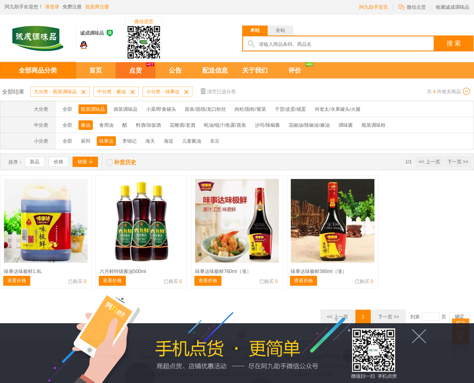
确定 (459, 316)
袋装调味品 (125, 109)
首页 (95, 70)
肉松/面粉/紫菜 (250, 109)
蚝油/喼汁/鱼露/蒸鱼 (225, 125)
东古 (214, 141)
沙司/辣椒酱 (267, 125)
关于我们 (255, 70)
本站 (255, 30)
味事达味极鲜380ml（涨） (319, 271)
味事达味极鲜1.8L (23, 271)
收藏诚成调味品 (452, 7)
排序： (15, 162)
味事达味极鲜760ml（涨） (223, 271)
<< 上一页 (429, 162)
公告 (175, 70)
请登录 (52, 7)
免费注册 (72, 7)
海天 (150, 141)
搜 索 (454, 43)
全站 (280, 30)
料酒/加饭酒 (148, 125)
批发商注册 (97, 7)
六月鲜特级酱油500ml (123, 271)
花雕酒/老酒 (182, 125)
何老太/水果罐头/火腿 (337, 109)
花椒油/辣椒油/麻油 (309, 125)
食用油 (106, 125)
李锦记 (129, 141)
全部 (67, 109)
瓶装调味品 (93, 109)
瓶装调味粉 (374, 125)
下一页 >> (457, 162)
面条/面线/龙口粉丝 (205, 109)
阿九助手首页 (373, 7)
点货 (135, 70)
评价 (294, 70)
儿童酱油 (191, 141)
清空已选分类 (218, 91)
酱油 (85, 125)
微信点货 (412, 6)
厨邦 (85, 141)
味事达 (106, 141)
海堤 (168, 141)
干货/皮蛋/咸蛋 (290, 109)
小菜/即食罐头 (161, 109)
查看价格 (16, 280)
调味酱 (346, 125)
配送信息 (215, 70)
